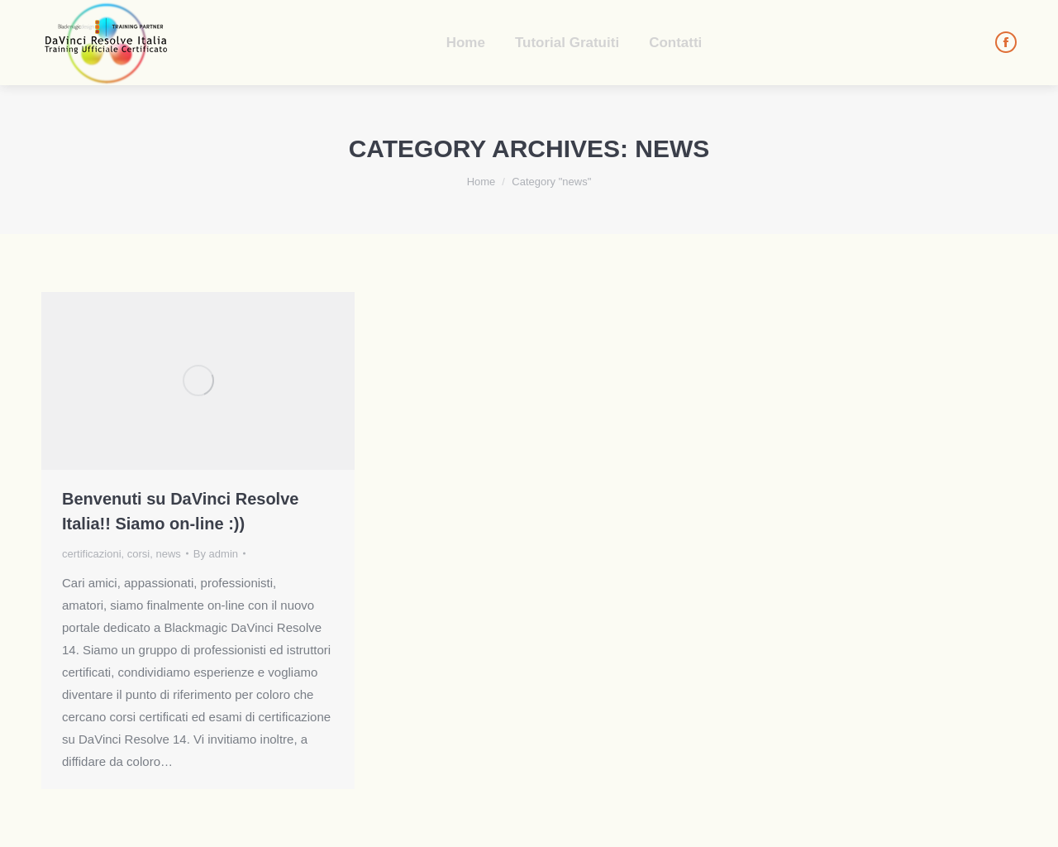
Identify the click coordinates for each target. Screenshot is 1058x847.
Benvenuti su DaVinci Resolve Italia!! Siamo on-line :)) (180, 511)
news (167, 554)
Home (481, 181)
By (215, 554)
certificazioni (92, 554)
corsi (138, 554)
